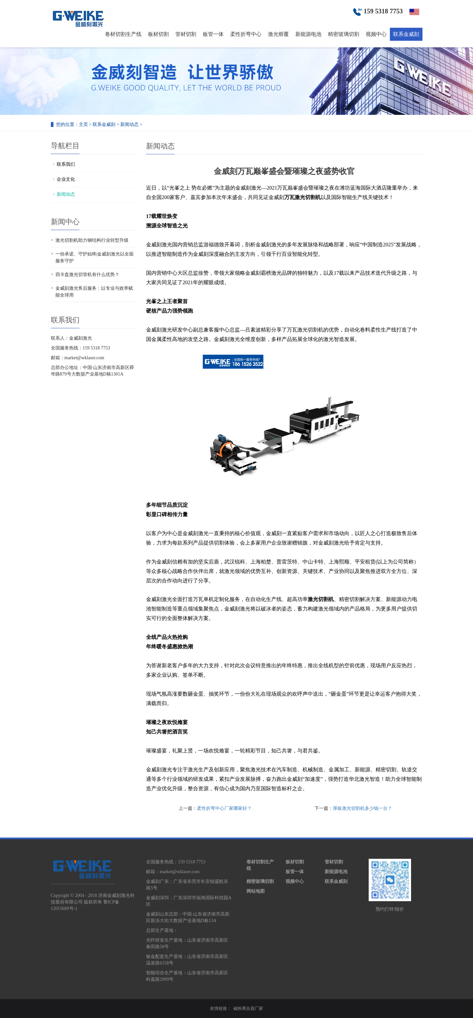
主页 (83, 124)
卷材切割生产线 (123, 34)
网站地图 (255, 891)
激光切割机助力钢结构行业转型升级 (91, 240)
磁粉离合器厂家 (248, 1008)
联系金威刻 (406, 34)
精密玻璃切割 (343, 34)
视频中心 (376, 34)
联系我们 (66, 164)
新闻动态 (129, 124)
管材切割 (185, 34)
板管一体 (213, 34)
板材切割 (158, 34)
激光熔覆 (278, 34)
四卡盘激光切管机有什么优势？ (87, 274)
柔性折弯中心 (245, 34)
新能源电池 (308, 34)
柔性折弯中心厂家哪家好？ (224, 808)
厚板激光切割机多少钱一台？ (362, 808)
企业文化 (66, 179)
